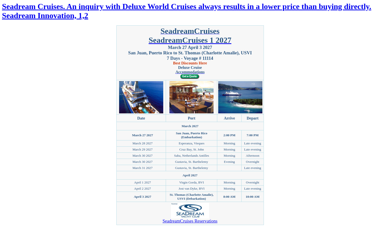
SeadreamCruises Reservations (190, 221)
